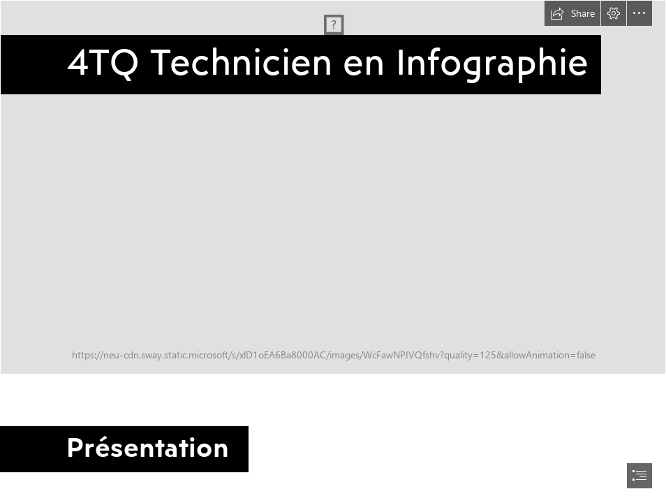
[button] (572, 13)
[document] (333, 251)
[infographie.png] (333, 187)
